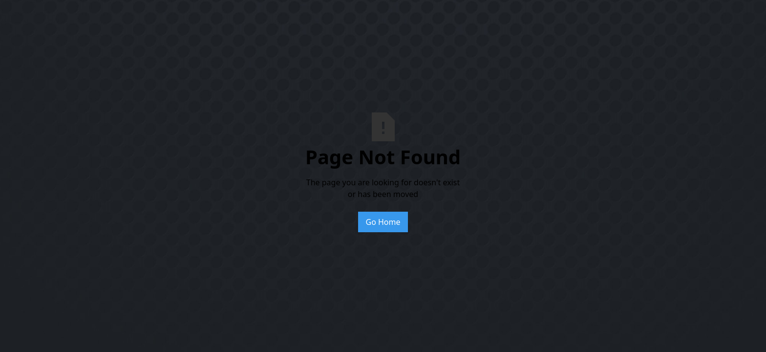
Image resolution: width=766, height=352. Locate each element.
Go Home (382, 222)
